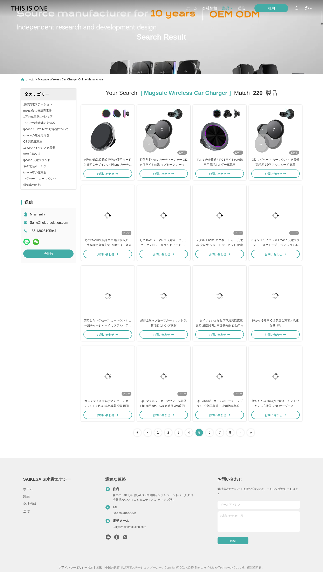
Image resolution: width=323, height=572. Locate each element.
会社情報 (209, 8)
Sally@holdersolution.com (49, 222)
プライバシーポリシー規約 (76, 567)
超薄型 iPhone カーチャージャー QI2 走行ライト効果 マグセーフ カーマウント (163, 164)
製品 (227, 8)
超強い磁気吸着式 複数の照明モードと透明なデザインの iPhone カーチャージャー (108, 164)
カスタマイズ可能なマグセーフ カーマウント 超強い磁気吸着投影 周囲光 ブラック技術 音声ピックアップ (108, 405)
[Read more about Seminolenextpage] (240, 432)
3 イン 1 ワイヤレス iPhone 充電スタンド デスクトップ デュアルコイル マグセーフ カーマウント (276, 245)
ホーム (191, 8)
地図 (99, 567)
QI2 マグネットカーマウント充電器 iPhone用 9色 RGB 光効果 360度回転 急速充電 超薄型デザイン (164, 405)
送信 (241, 8)
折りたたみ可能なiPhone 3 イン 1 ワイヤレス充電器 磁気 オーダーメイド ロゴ (275, 405)
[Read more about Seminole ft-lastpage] (250, 432)
